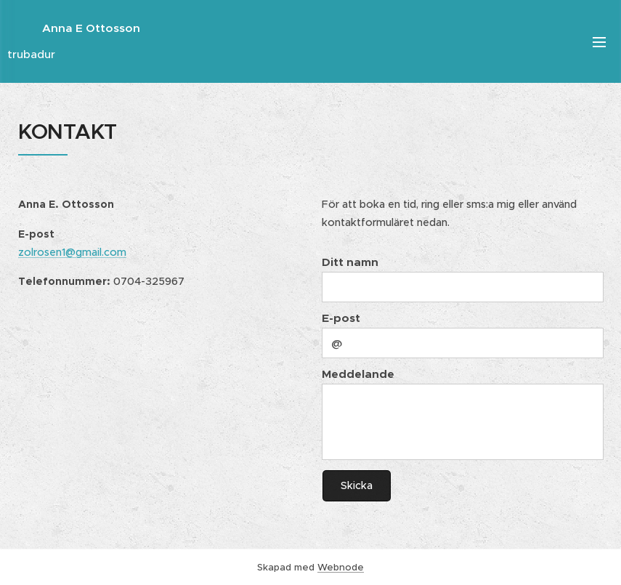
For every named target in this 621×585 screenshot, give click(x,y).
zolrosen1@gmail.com (72, 252)
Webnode (340, 567)
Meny (599, 42)
